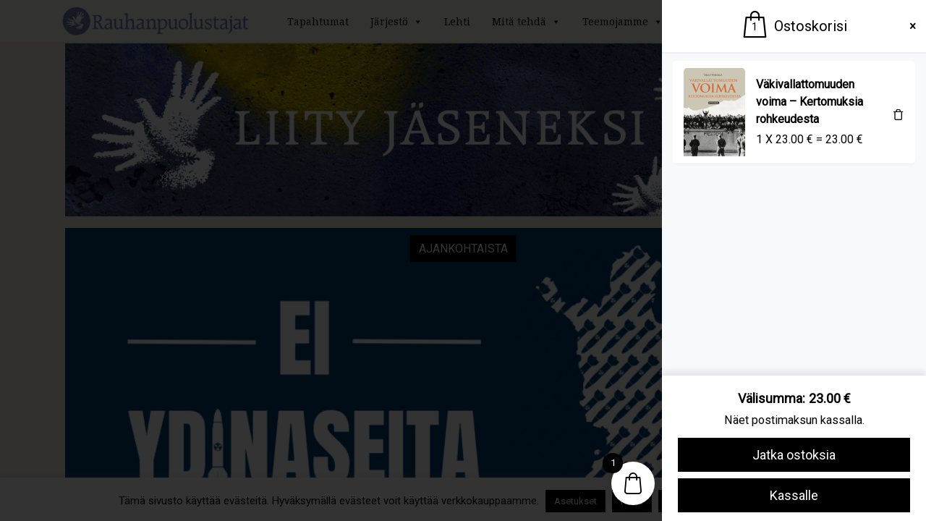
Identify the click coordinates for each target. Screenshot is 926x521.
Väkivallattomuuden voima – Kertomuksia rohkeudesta (809, 101)
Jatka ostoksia (794, 454)
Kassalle (794, 495)
